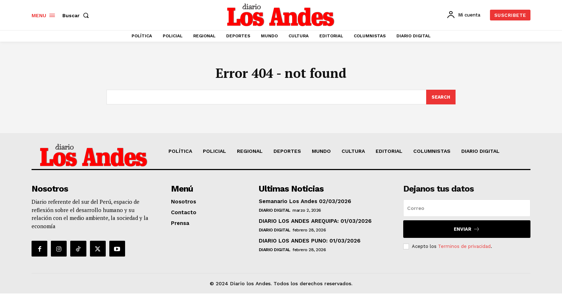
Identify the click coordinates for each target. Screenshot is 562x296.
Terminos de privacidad (464, 248)
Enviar (467, 231)
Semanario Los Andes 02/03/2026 (305, 204)
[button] (77, 15)
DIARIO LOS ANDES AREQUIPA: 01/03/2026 (315, 223)
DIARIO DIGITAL (274, 212)
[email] (466, 210)
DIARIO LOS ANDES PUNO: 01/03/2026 (310, 243)
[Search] (440, 99)
